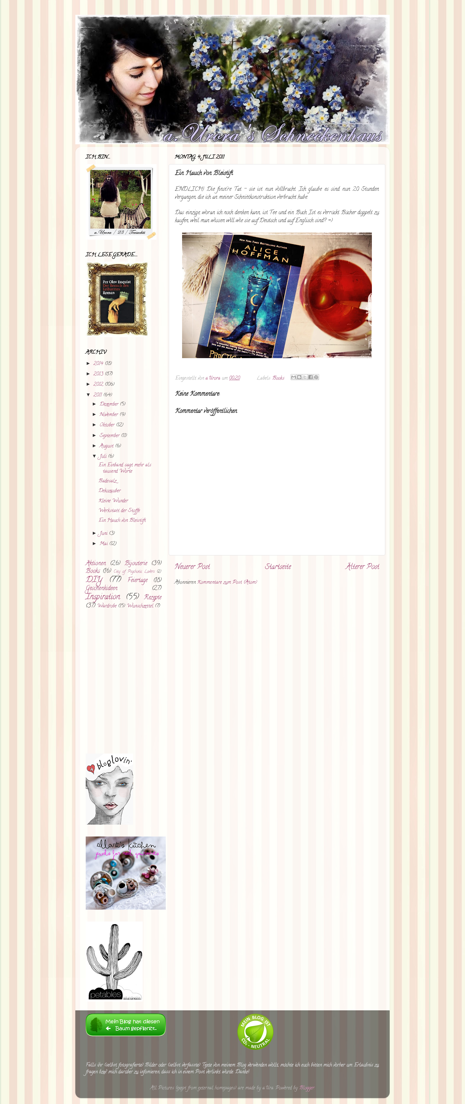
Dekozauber (109, 491)
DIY (94, 580)
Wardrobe (107, 606)
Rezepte (152, 598)
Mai (104, 544)
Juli (104, 457)
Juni (104, 534)
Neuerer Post (192, 567)
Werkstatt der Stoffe (119, 511)
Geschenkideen (101, 588)
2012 (99, 385)
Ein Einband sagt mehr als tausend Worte (124, 468)
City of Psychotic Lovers (134, 572)
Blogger (306, 1088)
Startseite (278, 567)
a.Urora (214, 378)
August (107, 446)
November (110, 415)
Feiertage (137, 580)
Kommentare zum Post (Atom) (227, 583)
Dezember (110, 404)
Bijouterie (136, 563)
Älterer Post (362, 567)
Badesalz (107, 481)
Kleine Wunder (113, 501)
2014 (99, 364)
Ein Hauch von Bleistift (122, 521)
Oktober (108, 425)
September (110, 436)
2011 (98, 395)
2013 (99, 374)
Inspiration (103, 597)
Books (278, 378)
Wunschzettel (140, 606)
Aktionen (96, 563)
